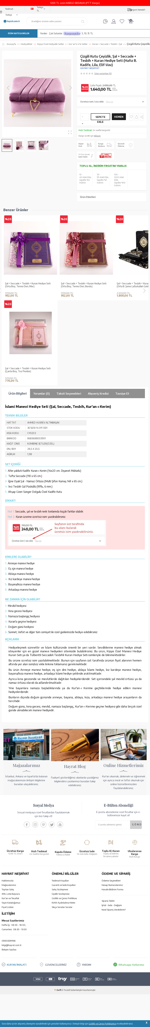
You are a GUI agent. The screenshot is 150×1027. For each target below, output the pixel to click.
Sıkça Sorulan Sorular (62, 822)
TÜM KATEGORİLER (18, 33)
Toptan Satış (8, 804)
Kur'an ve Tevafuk (10, 813)
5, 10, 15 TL (87, 33)
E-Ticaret (66, 905)
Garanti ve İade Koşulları (64, 800)
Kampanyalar (72, 33)
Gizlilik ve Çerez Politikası (64, 813)
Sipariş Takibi (108, 815)
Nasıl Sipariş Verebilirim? (114, 824)
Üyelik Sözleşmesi (60, 809)
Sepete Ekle (101, 118)
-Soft (58, 905)
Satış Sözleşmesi (60, 804)
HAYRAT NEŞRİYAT (89, 68)
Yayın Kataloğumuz (11, 817)
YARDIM (86, 879)
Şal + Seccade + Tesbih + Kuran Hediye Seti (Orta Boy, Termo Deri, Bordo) (83, 285)
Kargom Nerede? (137, 9)
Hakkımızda (7, 795)
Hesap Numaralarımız (112, 800)
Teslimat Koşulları (60, 795)
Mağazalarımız (9, 800)
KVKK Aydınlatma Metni (63, 817)
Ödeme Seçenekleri (111, 795)
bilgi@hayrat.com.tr (12, 860)
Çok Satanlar (55, 33)
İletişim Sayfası (9, 864)
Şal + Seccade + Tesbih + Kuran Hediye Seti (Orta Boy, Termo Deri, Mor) (28, 285)
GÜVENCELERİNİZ (56, 879)
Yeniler (43, 33)
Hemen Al (119, 117)
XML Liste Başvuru (11, 809)
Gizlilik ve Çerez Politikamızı (102, 1023)
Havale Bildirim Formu (112, 804)
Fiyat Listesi (7, 822)
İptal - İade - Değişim (112, 820)
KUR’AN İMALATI (16, 879)
